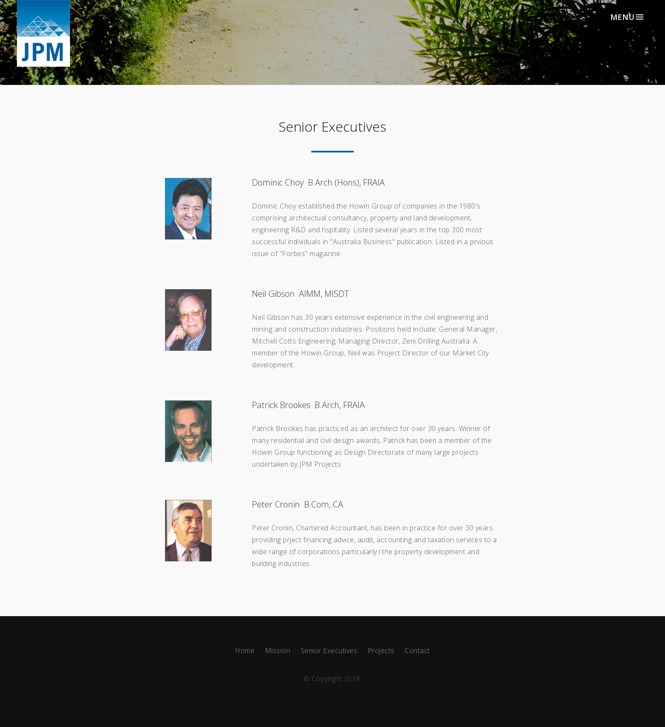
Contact (417, 650)
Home (244, 650)
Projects (381, 650)
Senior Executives (329, 650)
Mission (278, 650)
